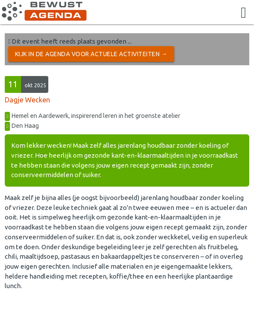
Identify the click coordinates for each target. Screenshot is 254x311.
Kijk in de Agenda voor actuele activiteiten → (91, 54)
